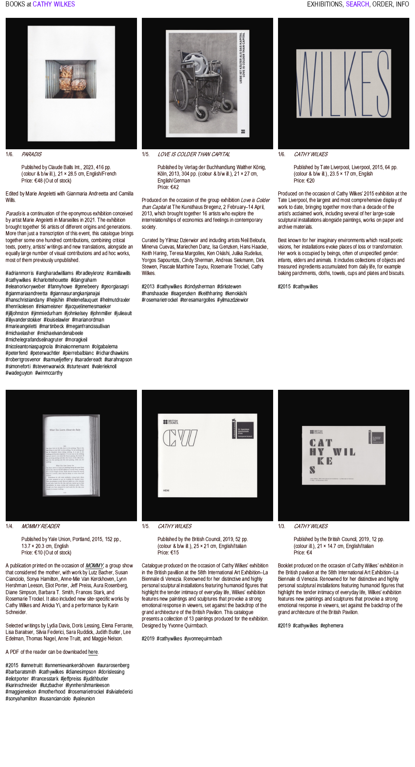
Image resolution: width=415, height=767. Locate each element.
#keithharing (210, 293)
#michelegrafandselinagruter (34, 339)
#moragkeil (76, 339)
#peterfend (17, 353)
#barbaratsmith (21, 671)
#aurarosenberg (113, 665)
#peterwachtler (45, 353)
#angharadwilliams (54, 273)
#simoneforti (18, 366)
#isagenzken (183, 293)
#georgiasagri (115, 286)
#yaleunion (84, 698)
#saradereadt (88, 359)
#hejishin (55, 299)
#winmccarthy (48, 373)
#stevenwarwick (48, 366)
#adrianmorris (20, 273)
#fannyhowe (60, 286)
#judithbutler (95, 678)
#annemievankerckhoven (69, 665)
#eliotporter (17, 678)
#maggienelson (21, 691)
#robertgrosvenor (23, 359)
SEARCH (358, 8)
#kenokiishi (236, 293)
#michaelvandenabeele (60, 333)
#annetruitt (32, 665)
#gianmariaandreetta (26, 293)
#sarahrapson (118, 359)
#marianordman (88, 319)
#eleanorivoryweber (25, 286)
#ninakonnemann (72, 346)
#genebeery (87, 286)
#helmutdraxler (115, 299)
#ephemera (332, 625)
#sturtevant (78, 366)
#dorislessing (111, 671)
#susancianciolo (55, 698)
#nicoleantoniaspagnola (29, 346)
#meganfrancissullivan (88, 326)
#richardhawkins (112, 353)
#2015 (284, 286)
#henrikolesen (20, 306)
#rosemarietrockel (160, 299)
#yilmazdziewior (232, 299)
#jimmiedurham (46, 313)
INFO (402, 8)
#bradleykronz (90, 273)
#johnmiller (101, 313)
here (93, 652)
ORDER (382, 8)
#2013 (148, 286)
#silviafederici (119, 691)
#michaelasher (20, 333)
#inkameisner (49, 306)
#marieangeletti (21, 326)
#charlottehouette (50, 280)
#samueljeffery (58, 359)
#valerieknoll (104, 366)
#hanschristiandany (25, 299)
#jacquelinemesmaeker (88, 306)
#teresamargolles (197, 299)
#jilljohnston (17, 313)
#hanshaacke (155, 293)
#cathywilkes (18, 280)
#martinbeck (51, 326)
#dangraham (83, 280)
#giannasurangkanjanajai (75, 293)
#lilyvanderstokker (23, 319)
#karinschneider (21, 685)
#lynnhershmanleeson (87, 685)
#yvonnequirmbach (203, 638)
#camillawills (119, 273)
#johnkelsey (76, 313)
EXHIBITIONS (324, 8)
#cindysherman (199, 286)
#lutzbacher (51, 685)
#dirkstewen (229, 286)
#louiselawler (57, 319)
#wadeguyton (19, 373)
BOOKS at (18, 8)
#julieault (123, 313)
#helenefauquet (82, 299)
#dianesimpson (81, 671)
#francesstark (44, 678)
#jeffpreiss (71, 678)
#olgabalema (105, 346)
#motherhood (52, 691)
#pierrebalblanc (78, 353)
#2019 (148, 638)
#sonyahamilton (21, 698)
